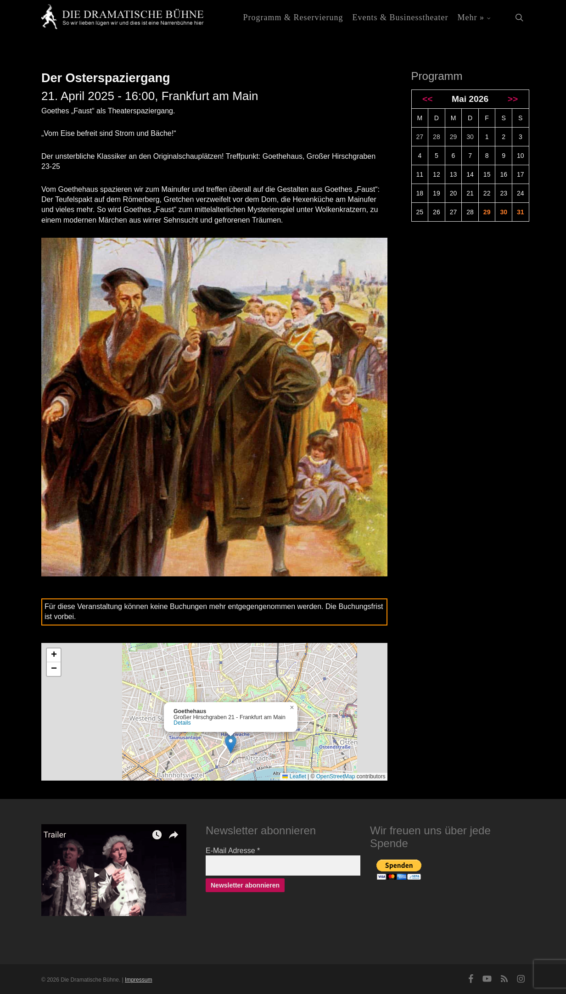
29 (487, 212)
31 (520, 212)
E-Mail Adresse (233, 850)
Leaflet (294, 776)
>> (513, 99)
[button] (230, 744)
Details (182, 723)
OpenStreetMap (335, 776)
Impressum (138, 980)
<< (427, 99)
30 (503, 212)
